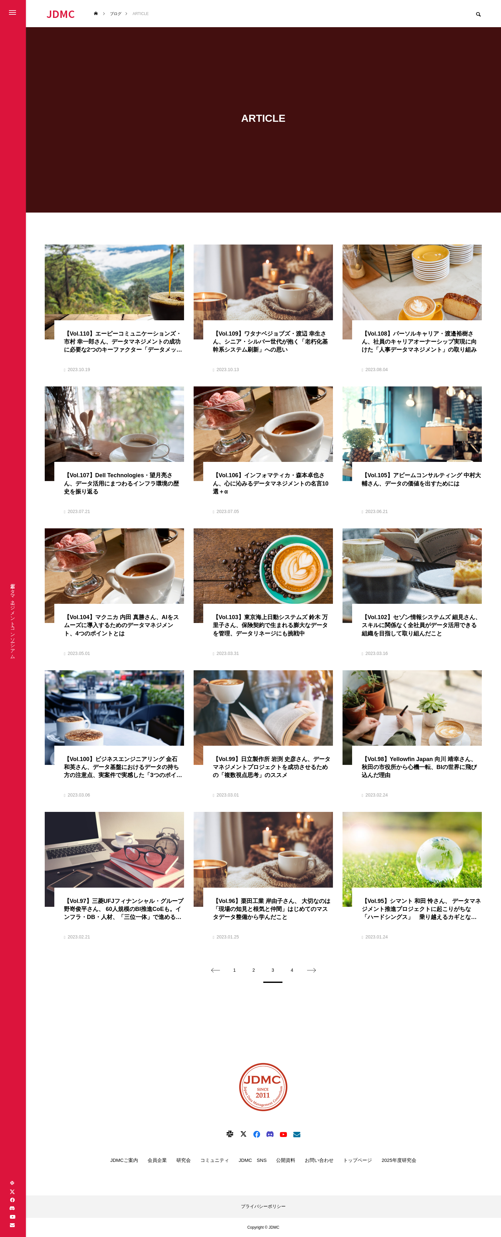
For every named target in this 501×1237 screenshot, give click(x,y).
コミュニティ (214, 1160)
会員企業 (157, 1160)
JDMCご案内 (124, 1160)
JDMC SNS (253, 1160)
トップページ (357, 1160)
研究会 (183, 1160)
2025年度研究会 (399, 1160)
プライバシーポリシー (263, 1206)
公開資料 (285, 1160)
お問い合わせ (319, 1160)
